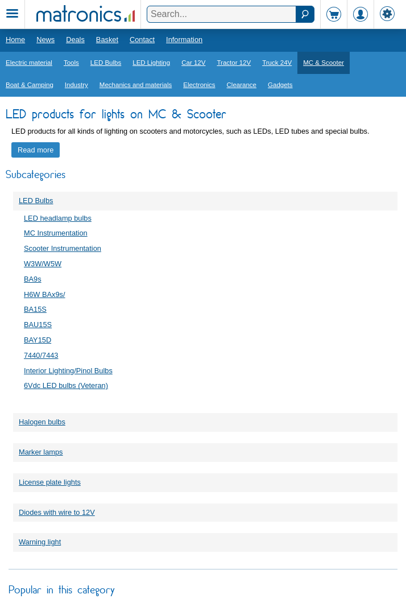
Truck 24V (277, 62)
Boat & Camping (29, 84)
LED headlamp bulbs (58, 218)
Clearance (242, 84)
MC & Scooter (323, 62)
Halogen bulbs (42, 422)
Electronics (199, 84)
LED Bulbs (105, 62)
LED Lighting (151, 62)
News (45, 39)
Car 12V (193, 62)
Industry (76, 84)
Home (15, 39)
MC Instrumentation (56, 233)
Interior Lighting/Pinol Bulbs (68, 370)
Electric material (29, 62)
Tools (71, 62)
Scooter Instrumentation (62, 248)
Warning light (40, 542)
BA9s (33, 279)
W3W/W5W (42, 263)
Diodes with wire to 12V (57, 512)
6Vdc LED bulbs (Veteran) (66, 385)
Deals (75, 39)
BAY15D (37, 340)
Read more (35, 150)
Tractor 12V (234, 62)
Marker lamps (41, 452)
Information (184, 39)
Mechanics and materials (136, 84)
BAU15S (38, 324)
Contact (142, 39)
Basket (107, 39)
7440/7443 (41, 355)
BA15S (35, 309)
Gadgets (280, 84)
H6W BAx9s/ (44, 294)
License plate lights (50, 482)
